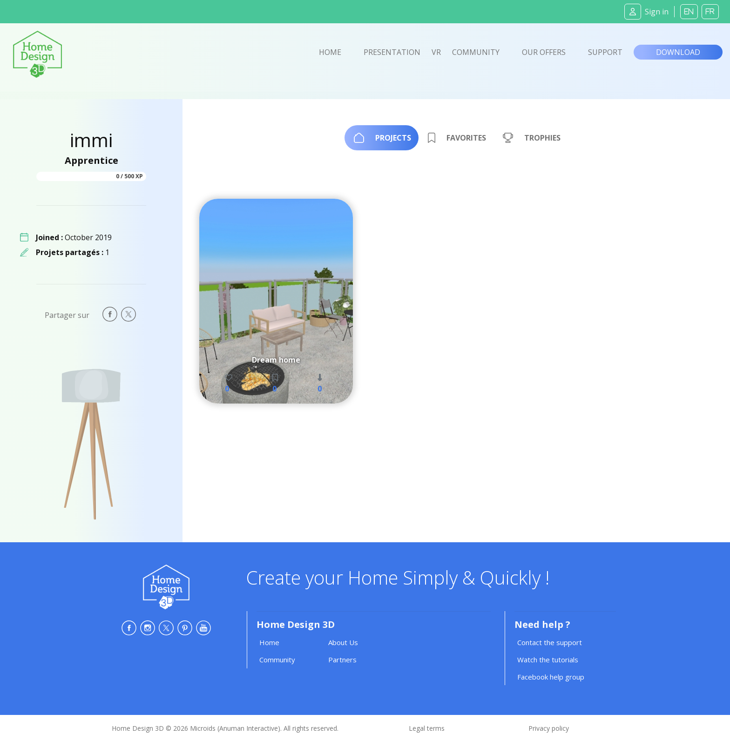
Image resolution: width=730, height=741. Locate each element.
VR (436, 52)
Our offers (544, 52)
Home (330, 52)
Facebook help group (550, 676)
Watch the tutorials (547, 659)
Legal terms (427, 728)
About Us (343, 642)
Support (605, 52)
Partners (342, 659)
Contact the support (549, 642)
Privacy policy (548, 728)
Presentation (392, 52)
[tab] (382, 137)
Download (678, 52)
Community (476, 52)
